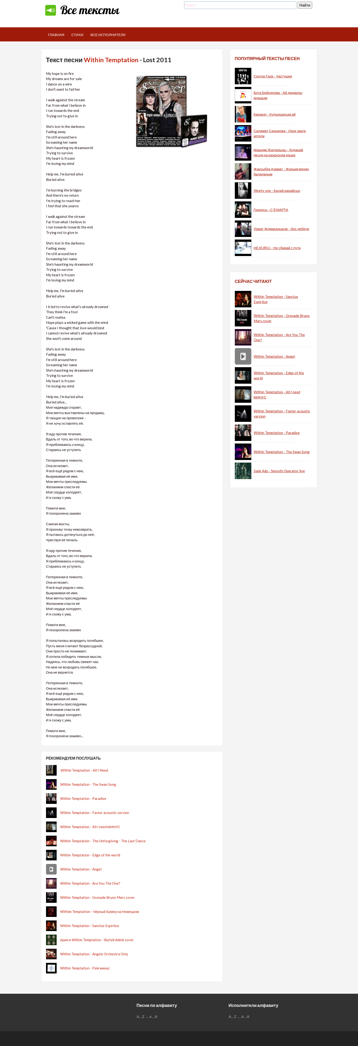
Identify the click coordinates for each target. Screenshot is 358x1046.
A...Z (141, 1016)
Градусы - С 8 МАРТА (271, 210)
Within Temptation (111, 60)
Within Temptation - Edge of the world (90, 855)
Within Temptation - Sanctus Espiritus (89, 926)
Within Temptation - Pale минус (85, 968)
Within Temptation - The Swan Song (88, 784)
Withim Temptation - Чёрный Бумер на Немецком (99, 911)
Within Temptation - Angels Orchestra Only (94, 954)
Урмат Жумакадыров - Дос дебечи (281, 229)
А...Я (153, 1016)
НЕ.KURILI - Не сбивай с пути (277, 248)
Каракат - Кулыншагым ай (275, 114)
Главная (56, 35)
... (147, 1016)
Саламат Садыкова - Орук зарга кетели (280, 133)
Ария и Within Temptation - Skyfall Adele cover (97, 940)
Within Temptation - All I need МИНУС (90, 827)
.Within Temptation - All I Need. (84, 770)
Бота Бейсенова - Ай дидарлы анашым (278, 95)
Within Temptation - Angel (80, 869)
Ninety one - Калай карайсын (277, 190)
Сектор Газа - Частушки (273, 76)
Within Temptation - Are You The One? (90, 883)
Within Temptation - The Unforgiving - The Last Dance (103, 841)
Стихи (77, 35)
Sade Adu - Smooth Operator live (279, 471)
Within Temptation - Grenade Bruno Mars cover (97, 897)
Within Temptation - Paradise (83, 798)
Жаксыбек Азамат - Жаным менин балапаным (281, 171)
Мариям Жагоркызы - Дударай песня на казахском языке (278, 152)
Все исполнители (108, 35)
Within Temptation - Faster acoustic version (94, 812)
